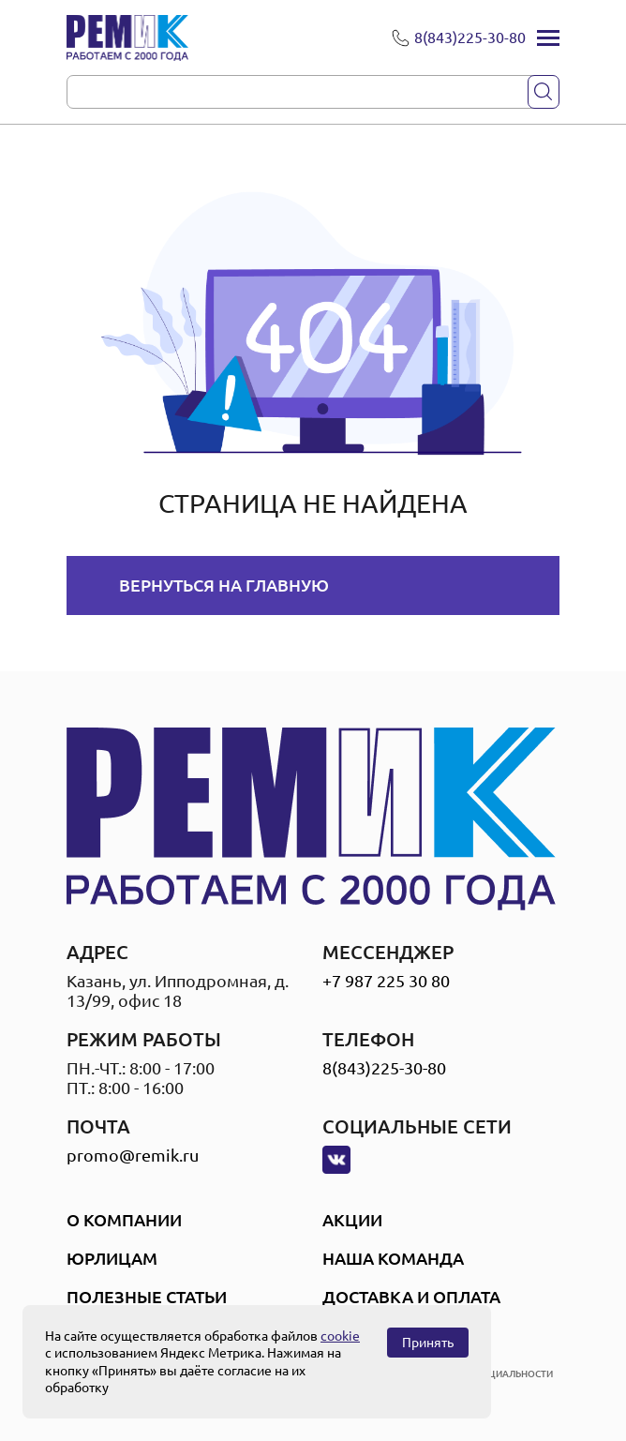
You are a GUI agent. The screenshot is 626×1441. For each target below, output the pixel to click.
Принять (428, 1342)
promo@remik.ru (133, 1155)
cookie (340, 1335)
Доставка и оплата (411, 1296)
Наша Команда (393, 1258)
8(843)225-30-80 (384, 1067)
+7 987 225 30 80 (386, 980)
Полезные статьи (147, 1296)
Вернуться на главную (224, 585)
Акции (352, 1219)
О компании (124, 1219)
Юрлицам (112, 1258)
